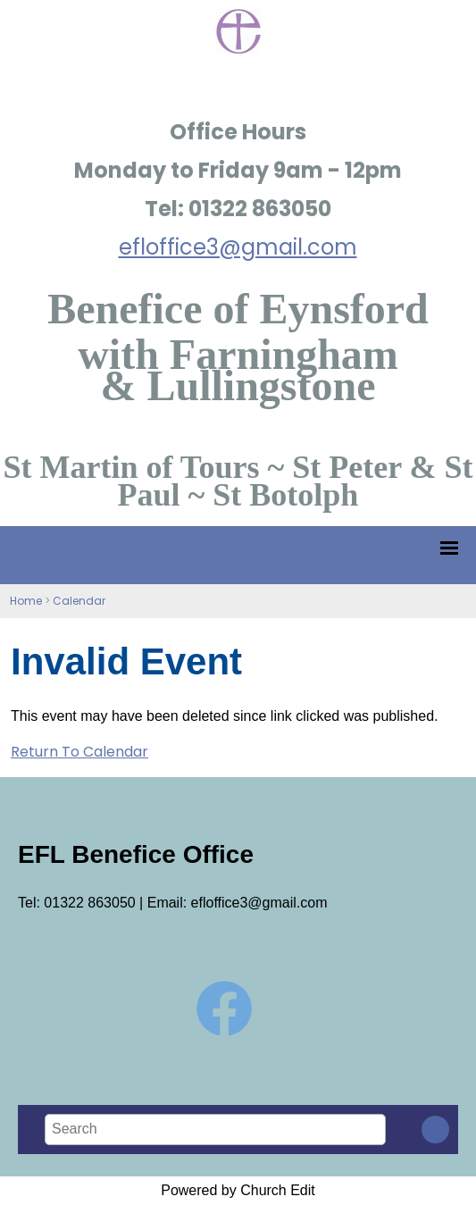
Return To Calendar (79, 751)
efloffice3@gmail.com (238, 247)
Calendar (79, 600)
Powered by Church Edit (238, 1190)
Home (26, 600)
